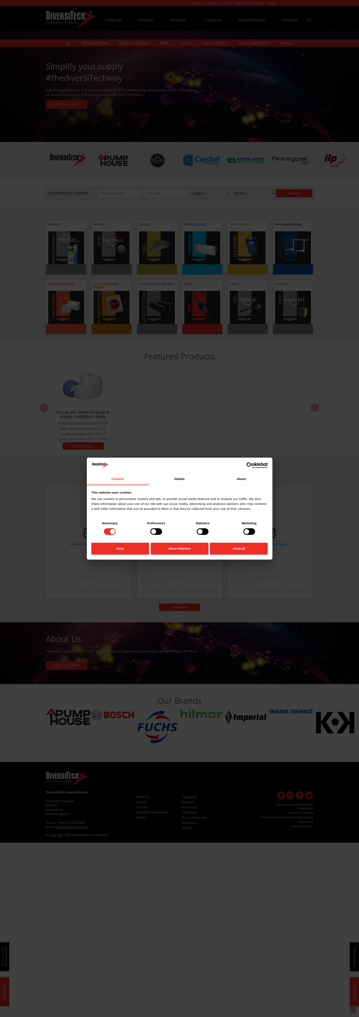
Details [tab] (179, 479)
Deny (120, 548)
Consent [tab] (117, 479)
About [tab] (241, 479)
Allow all (239, 548)
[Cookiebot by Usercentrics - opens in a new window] (250, 465)
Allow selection (179, 548)
